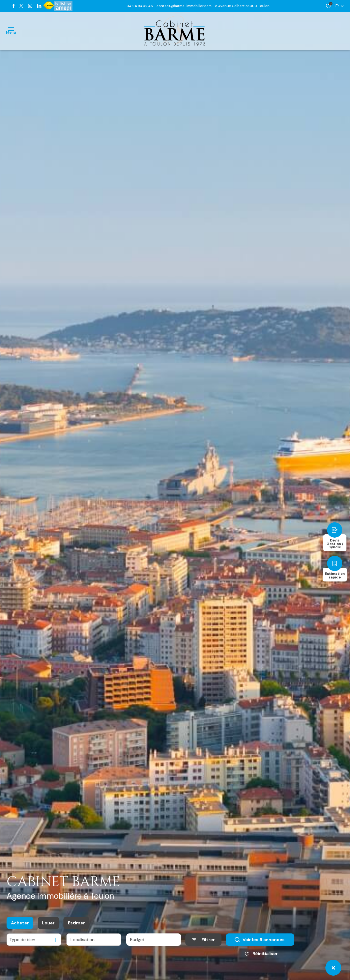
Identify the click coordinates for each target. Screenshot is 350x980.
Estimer (76, 923)
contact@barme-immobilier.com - (185, 6)
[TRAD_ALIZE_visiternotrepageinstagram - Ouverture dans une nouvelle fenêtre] (30, 6)
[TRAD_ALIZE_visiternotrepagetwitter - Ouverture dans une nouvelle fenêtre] (21, 6)
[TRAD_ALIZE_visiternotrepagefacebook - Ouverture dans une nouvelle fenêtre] (13, 6)
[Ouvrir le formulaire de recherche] (203, 940)
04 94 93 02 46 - (141, 6)
